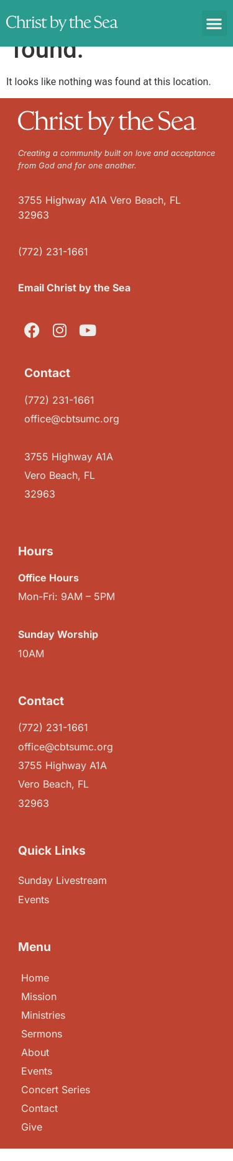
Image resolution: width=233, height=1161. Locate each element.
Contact (39, 1108)
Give (31, 1127)
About (35, 1052)
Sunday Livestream (62, 880)
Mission (39, 996)
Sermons (41, 1033)
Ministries (43, 1015)
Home (35, 978)
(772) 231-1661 (53, 251)
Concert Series (55, 1089)
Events (36, 1071)
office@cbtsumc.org (71, 418)
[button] (214, 23)
